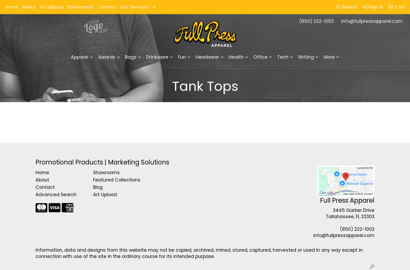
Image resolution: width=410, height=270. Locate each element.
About (29, 7)
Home (12, 7)
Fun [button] (182, 57)
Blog (98, 187)
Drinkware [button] (157, 57)
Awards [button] (106, 57)
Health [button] (236, 57)
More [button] (329, 57)
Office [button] (260, 57)
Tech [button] (282, 57)
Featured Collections (116, 180)
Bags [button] (130, 57)
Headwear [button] (207, 57)
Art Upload (51, 7)
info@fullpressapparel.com (371, 21)
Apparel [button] (79, 57)
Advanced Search (56, 194)
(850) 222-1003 (316, 21)
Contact (106, 7)
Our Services (134, 7)
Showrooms (80, 7)
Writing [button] (306, 57)
